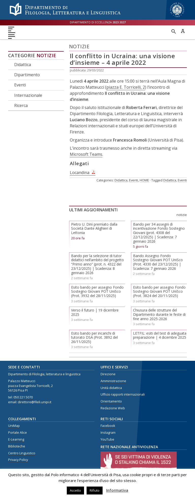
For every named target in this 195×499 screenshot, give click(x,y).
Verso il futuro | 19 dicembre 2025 (95, 312)
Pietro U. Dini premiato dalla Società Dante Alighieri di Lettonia (94, 228)
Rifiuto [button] (95, 490)
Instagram (108, 432)
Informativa (117, 490)
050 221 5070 (23, 397)
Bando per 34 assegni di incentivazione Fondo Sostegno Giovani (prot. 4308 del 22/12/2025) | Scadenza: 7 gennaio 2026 (159, 233)
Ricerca (21, 105)
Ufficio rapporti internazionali (123, 394)
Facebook (108, 426)
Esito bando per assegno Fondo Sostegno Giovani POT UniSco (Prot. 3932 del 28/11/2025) (97, 291)
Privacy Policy (18, 460)
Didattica (22, 64)
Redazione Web (113, 408)
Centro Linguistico (21, 453)
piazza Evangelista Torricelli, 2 (30, 386)
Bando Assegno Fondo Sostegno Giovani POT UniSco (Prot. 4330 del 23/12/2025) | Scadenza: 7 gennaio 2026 (158, 262)
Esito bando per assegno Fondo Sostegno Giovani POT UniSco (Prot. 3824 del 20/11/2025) (159, 291)
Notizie (46, 55)
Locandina (79, 172)
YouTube (107, 439)
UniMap (14, 426)
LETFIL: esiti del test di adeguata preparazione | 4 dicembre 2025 (159, 335)
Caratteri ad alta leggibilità (183, 31)
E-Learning (16, 439)
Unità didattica (111, 388)
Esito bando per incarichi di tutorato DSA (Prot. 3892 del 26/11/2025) (94, 337)
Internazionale (28, 95)
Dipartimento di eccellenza (97, 22)
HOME (144, 180)
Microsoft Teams (86, 154)
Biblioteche (16, 446)
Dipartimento (27, 74)
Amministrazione (113, 381)
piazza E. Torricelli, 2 (125, 87)
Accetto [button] (75, 490)
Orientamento (111, 401)
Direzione (108, 374)
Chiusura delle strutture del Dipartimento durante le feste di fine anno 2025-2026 (159, 314)
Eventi (20, 85)
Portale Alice (17, 432)
